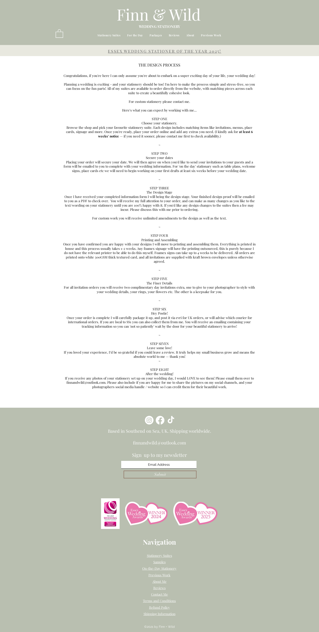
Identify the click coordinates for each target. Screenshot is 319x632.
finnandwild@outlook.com (85, 382)
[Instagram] (149, 420)
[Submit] (160, 474)
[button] (59, 33)
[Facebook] (160, 420)
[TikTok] (171, 420)
